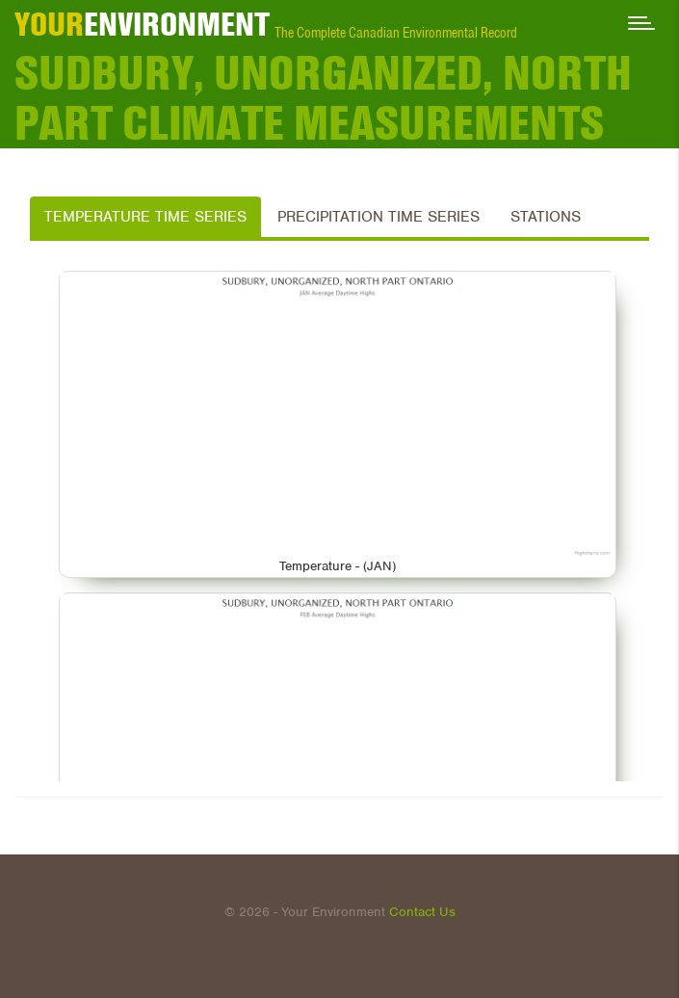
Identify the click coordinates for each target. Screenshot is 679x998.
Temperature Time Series (145, 216)
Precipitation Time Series (378, 216)
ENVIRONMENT (142, 24)
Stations (545, 216)
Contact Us (422, 912)
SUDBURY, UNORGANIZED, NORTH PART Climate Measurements (323, 98)
